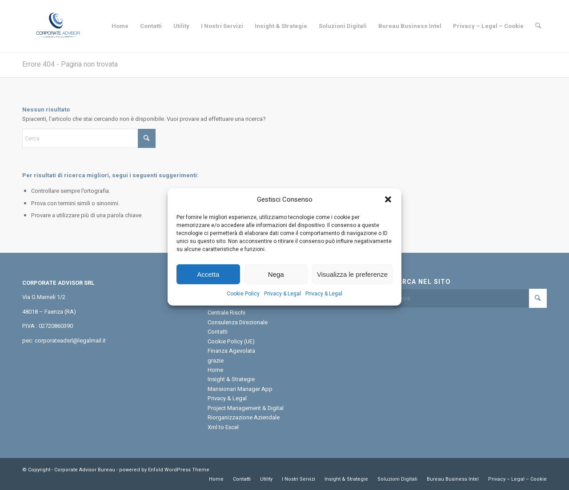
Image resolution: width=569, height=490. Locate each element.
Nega (276, 283)
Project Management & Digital (246, 408)
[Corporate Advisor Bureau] (57, 26)
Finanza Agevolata (231, 351)
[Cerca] (538, 26)
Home (215, 370)
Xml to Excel (223, 427)
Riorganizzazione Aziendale (244, 417)
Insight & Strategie (231, 379)
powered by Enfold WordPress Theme (164, 470)
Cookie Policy (243, 302)
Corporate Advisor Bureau (84, 470)
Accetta (208, 283)
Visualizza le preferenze (352, 283)
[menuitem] (120, 26)
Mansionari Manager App (240, 389)
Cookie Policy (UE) (231, 341)
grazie (216, 360)
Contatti (218, 331)
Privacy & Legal (282, 302)
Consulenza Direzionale (238, 322)
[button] (388, 208)
